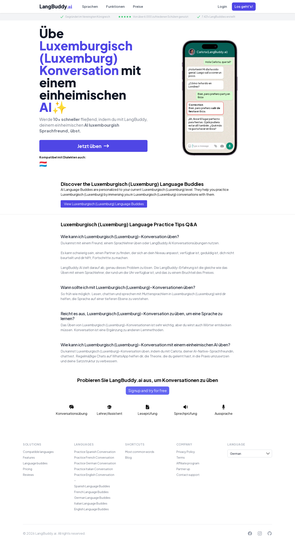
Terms (180, 457)
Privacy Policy (185, 452)
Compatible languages (38, 452)
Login (222, 6)
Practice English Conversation (94, 474)
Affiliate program (187, 463)
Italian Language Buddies (90, 503)
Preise (138, 6)
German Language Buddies (92, 497)
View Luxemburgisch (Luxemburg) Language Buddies (104, 204)
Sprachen (90, 6)
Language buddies (35, 463)
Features (29, 457)
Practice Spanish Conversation (95, 452)
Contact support (188, 474)
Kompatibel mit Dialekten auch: (62, 157)
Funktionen (115, 6)
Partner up (183, 469)
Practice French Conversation (94, 457)
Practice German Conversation (95, 463)
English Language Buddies (91, 509)
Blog (128, 457)
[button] (244, 6)
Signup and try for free (147, 390)
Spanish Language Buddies (92, 486)
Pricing (27, 469)
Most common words (139, 452)
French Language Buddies (91, 492)
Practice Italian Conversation (93, 469)
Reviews (28, 474)
